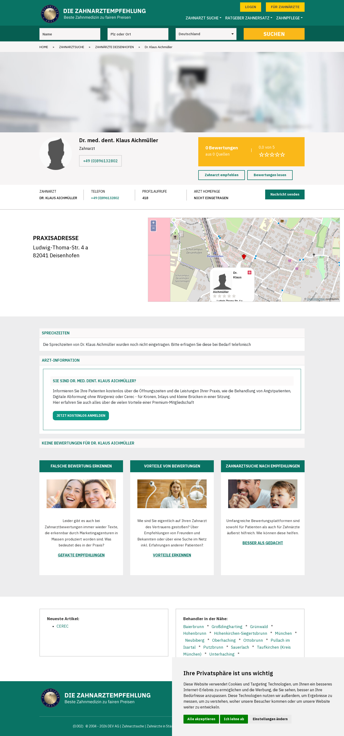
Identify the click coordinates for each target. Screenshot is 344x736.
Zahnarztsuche (71, 47)
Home (43, 47)
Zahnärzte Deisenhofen (114, 47)
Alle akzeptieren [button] (201, 719)
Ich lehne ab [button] (234, 719)
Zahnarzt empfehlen (221, 175)
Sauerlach (240, 647)
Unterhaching (222, 654)
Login (250, 7)
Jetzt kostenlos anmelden (80, 415)
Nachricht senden (284, 194)
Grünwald (259, 626)
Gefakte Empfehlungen (81, 555)
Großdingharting (227, 626)
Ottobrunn (253, 640)
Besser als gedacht (262, 542)
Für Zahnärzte (285, 7)
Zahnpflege (288, 18)
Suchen (274, 33)
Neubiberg (194, 640)
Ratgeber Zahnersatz (247, 18)
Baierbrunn (193, 626)
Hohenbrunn (194, 633)
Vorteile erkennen (172, 555)
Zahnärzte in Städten (162, 726)
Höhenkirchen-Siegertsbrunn (240, 633)
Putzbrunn (213, 647)
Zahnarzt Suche (202, 18)
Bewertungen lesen (270, 175)
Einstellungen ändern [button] (270, 719)
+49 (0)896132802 (100, 160)
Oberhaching (224, 640)
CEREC (63, 626)
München (283, 633)
